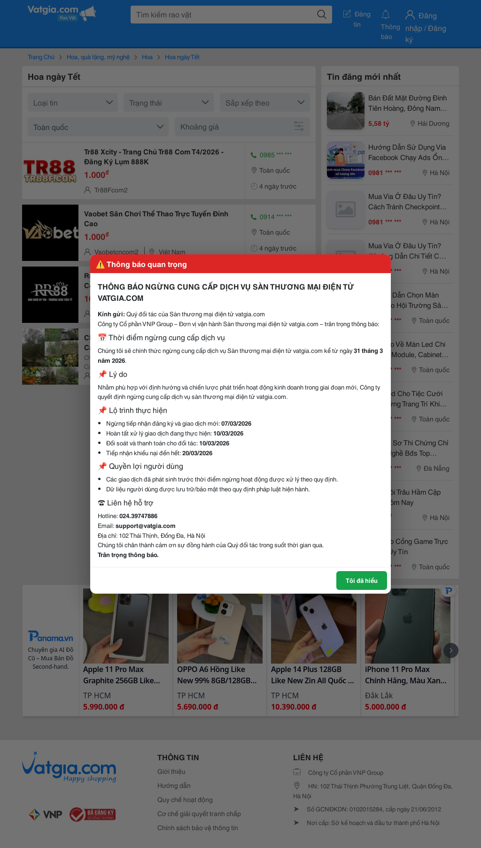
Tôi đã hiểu (362, 580)
